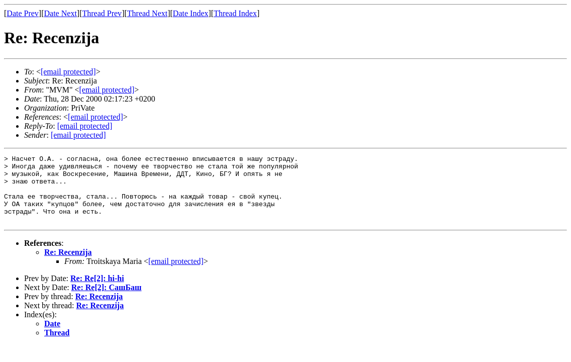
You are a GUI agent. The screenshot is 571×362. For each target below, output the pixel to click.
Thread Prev (102, 13)
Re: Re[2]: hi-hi (97, 292)
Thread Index (235, 13)
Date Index (191, 13)
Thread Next (147, 13)
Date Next (60, 13)
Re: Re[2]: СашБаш (106, 301)
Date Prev (23, 13)
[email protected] (176, 274)
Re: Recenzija (68, 265)
